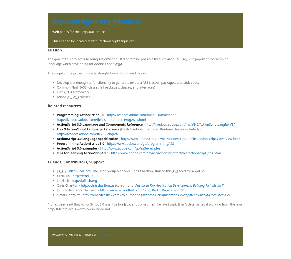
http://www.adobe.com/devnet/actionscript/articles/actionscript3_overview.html (180, 139)
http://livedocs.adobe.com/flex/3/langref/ (87, 134)
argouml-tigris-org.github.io (96, 21)
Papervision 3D (173, 190)
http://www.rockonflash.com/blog (125, 190)
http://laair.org (80, 171)
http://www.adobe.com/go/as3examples (130, 148)
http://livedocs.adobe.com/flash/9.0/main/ (138, 115)
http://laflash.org (84, 180)
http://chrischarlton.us (97, 185)
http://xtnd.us (83, 176)
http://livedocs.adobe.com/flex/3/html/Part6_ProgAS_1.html (101, 119)
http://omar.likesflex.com (101, 195)
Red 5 (156, 190)
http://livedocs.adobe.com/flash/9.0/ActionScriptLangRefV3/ (190, 124)
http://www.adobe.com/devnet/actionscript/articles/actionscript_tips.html (166, 153)
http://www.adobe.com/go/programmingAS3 (140, 143)
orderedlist (103, 234)
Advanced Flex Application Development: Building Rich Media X (179, 185)
